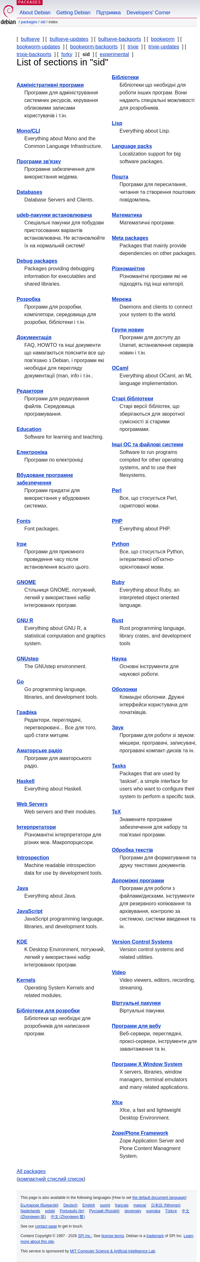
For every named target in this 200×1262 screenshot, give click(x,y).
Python (120, 544)
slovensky (132, 1211)
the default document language (158, 1197)
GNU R (25, 620)
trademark (155, 1236)
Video (119, 972)
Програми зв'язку (39, 161)
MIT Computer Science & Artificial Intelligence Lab (112, 1251)
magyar (139, 1205)
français (122, 1205)
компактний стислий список (51, 1179)
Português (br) (72, 1211)
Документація (34, 337)
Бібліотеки (125, 77)
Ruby (118, 582)
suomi (105, 1205)
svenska (153, 1211)
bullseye (30, 39)
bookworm (163, 39)
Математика (127, 215)
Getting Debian (73, 12)
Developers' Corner (149, 12)
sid (42, 22)
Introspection (33, 857)
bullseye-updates (69, 39)
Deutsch (70, 1205)
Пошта (120, 176)
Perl (117, 490)
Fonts (24, 521)
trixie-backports (34, 54)
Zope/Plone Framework (140, 1133)
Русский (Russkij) (104, 1211)
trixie (133, 46)
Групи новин (128, 329)
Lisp (117, 123)
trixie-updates (163, 46)
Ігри (22, 544)
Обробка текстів (132, 850)
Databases (29, 192)
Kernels (26, 980)
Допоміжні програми (138, 880)
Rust (118, 620)
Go (20, 681)
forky (67, 54)
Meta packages (130, 238)
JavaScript (30, 911)
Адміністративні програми (50, 85)
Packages (29, 22)
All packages (31, 1171)
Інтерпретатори (36, 827)
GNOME (26, 582)
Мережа (122, 299)
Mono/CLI (28, 131)
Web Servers (32, 804)
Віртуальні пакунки (136, 1003)
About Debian (35, 12)
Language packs (132, 146)
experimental (114, 54)
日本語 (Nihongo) (165, 1205)
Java (22, 888)
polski (50, 1211)
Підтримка (108, 12)
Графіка (26, 712)
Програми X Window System (147, 1064)
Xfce (117, 1102)
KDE (22, 942)
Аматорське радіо (39, 750)
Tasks (119, 766)
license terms (112, 1236)
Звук (118, 727)
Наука (119, 658)
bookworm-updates (38, 46)
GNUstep (27, 658)
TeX (116, 811)
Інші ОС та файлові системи (147, 444)
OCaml (120, 368)
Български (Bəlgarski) (39, 1205)
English (89, 1205)
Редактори (30, 391)
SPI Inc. (85, 1236)
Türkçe (171, 1211)
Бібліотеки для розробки (48, 1010)
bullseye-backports (119, 39)
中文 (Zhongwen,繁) (68, 1217)
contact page (46, 1226)
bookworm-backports (94, 46)
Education (29, 429)
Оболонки (124, 689)
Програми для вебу (136, 1026)
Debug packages (37, 261)
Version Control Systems (142, 942)
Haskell (26, 781)
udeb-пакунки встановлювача (54, 215)
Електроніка (32, 452)
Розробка (28, 299)
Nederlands (30, 1211)
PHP (117, 521)
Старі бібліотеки (132, 398)
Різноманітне (128, 268)
